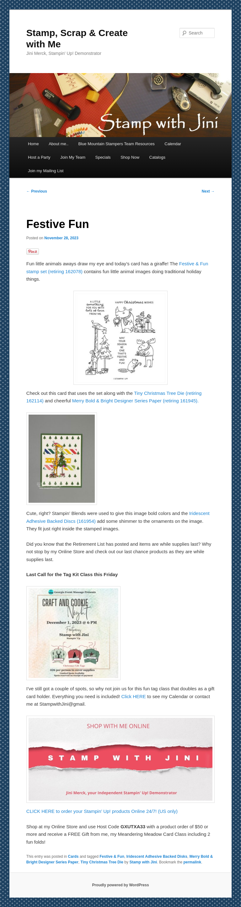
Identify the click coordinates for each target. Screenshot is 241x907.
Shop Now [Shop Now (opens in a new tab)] (129, 157)
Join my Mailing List (45, 170)
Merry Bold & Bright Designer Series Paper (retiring (125, 400)
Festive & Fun (111, 856)
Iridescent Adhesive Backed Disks (156, 856)
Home (33, 143)
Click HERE (133, 696)
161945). (189, 400)
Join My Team (72, 157)
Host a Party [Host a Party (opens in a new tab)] (39, 157)
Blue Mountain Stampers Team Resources (116, 143)
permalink (192, 862)
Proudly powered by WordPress (120, 885)
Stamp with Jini (143, 862)
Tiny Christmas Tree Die (102, 862)
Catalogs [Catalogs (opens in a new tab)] (157, 157)
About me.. (58, 143)
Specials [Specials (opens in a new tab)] (102, 157)
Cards (73, 856)
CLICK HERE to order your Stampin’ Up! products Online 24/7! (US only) (102, 811)
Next (208, 191)
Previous (36, 191)
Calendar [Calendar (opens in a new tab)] (172, 143)
